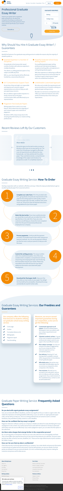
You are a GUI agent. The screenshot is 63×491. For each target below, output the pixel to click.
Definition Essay (5, 476)
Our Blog (4, 467)
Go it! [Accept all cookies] (20, 487)
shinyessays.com (32, 489)
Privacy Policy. (9, 484)
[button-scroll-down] (31, 35)
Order (57, 3)
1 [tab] (29, 170)
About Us (4, 463)
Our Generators (35, 471)
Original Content (36, 476)
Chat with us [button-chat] (10, 29)
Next (50, 147)
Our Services (4, 469)
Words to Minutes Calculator (38, 463)
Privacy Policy (35, 478)
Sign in (49, 3)
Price (43, 3)
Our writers (33, 3)
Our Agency (4, 465)
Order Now (52, 31)
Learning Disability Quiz (37, 467)
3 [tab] (33, 170)
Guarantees (39, 3)
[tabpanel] (31, 149)
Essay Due (4, 471)
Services (28, 3)
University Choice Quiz (37, 469)
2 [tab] (31, 170)
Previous (12, 147)
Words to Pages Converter (38, 465)
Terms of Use (35, 480)
